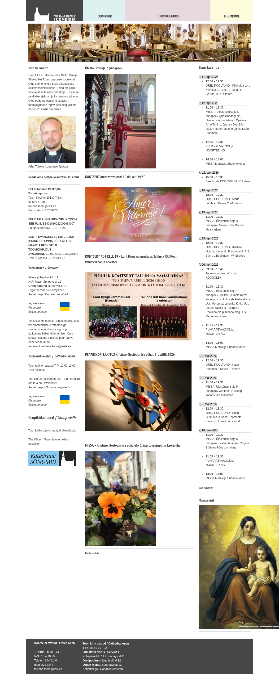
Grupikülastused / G (52, 417)
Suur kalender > (206, 487)
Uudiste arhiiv (92, 553)
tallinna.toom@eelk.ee (56, 346)
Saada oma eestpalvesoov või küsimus (53, 177)
